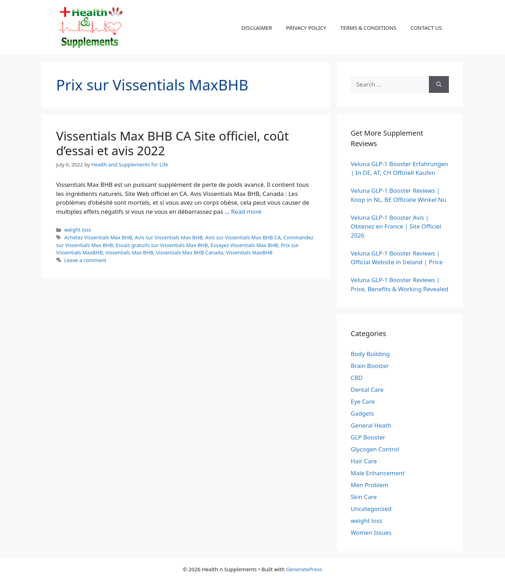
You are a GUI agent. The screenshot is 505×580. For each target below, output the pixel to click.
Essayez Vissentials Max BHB (244, 245)
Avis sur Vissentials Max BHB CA (243, 237)
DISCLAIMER (256, 27)
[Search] (439, 84)
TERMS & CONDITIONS (368, 27)
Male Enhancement (378, 473)
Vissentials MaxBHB (249, 252)
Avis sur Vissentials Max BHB (168, 237)
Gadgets (362, 413)
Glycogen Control (375, 449)
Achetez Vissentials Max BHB (98, 237)
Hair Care (364, 461)
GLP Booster (368, 437)
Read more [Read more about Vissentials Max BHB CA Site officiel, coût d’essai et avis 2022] (246, 211)
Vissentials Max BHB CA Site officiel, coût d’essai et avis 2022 (172, 143)
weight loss (77, 229)
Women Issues (371, 532)
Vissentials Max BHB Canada (189, 252)
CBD (357, 378)
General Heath (371, 425)
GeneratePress (304, 569)
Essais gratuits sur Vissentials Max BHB (162, 245)
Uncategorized (371, 509)
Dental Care (367, 389)
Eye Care (363, 401)
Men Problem (370, 485)
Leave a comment (85, 260)
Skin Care (364, 497)
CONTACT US (426, 27)
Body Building (370, 354)
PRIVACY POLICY (306, 27)
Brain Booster (370, 366)
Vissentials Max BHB (130, 252)
